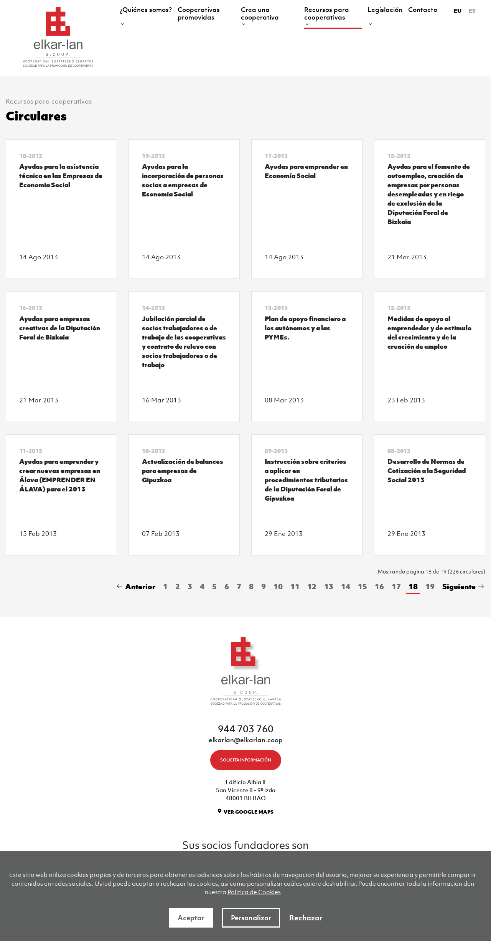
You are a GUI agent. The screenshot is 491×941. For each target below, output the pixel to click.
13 (328, 586)
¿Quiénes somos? (146, 9)
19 (430, 586)
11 (295, 586)
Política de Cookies (254, 892)
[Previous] (137, 587)
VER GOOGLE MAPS (249, 812)
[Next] (462, 587)
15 (362, 586)
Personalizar (251, 917)
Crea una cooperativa (260, 13)
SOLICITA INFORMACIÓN (245, 760)
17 (396, 586)
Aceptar (191, 917)
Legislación (384, 9)
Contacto (422, 9)
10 (278, 586)
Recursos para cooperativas (326, 13)
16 (379, 586)
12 (311, 586)
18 (413, 586)
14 (345, 586)
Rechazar (306, 917)
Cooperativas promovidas (199, 13)
